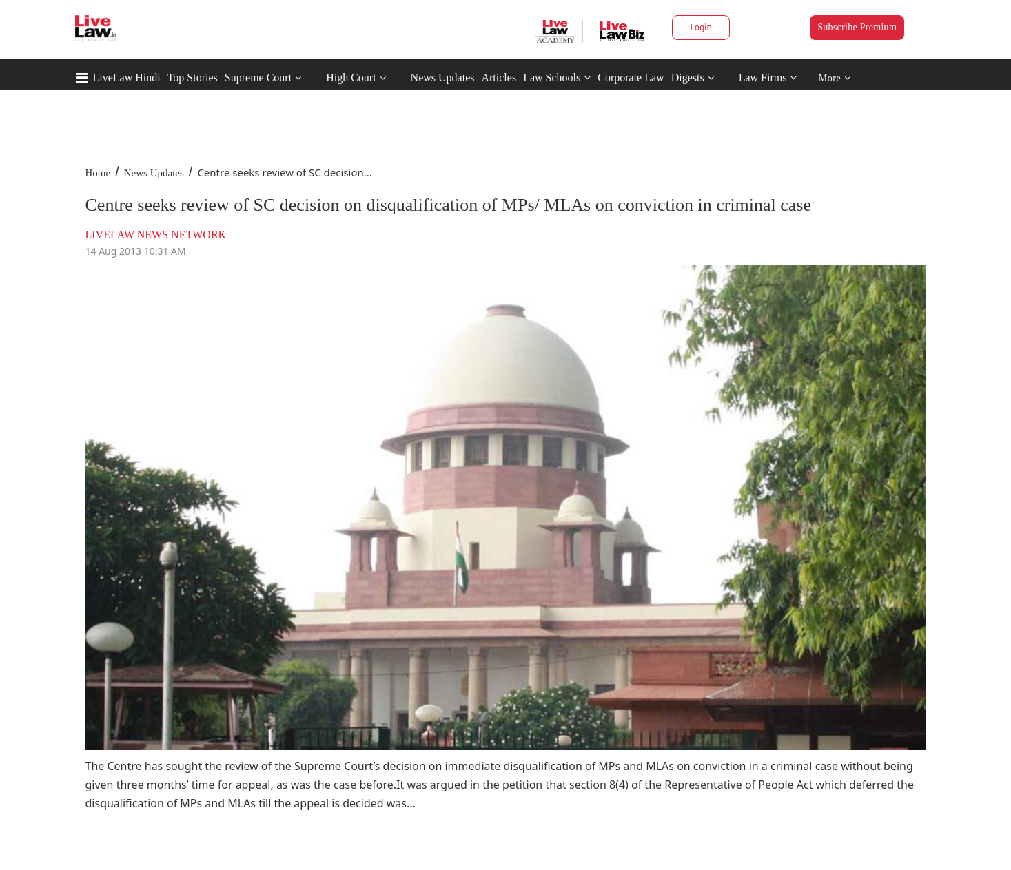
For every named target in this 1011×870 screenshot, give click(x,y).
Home (98, 172)
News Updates (443, 77)
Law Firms (768, 77)
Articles (498, 77)
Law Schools (557, 77)
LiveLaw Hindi (127, 77)
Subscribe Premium (857, 27)
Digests (687, 77)
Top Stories (192, 77)
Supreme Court (258, 77)
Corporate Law (631, 77)
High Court (351, 77)
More (835, 78)
